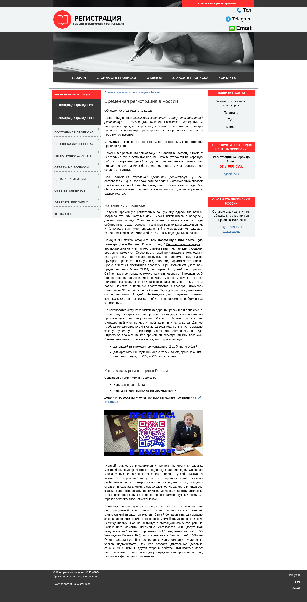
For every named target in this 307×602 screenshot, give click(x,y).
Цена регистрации (70, 179)
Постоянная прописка (73, 132)
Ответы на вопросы (71, 167)
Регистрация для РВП (72, 155)
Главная (78, 77)
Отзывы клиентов (70, 190)
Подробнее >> (231, 174)
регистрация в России (146, 92)
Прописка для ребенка (73, 144)
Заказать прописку (190, 77)
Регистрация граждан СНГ (75, 118)
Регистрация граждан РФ (75, 105)
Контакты (228, 77)
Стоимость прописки (116, 77)
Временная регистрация (72, 94)
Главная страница (115, 92)
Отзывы (154, 77)
